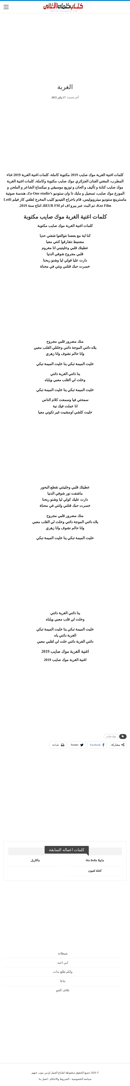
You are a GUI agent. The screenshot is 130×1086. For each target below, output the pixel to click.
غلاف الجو (62, 990)
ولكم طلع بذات (62, 971)
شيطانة (63, 953)
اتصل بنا (43, 1079)
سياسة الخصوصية (81, 1079)
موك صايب (111, 736)
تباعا (62, 981)
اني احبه (62, 962)
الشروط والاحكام (59, 1079)
